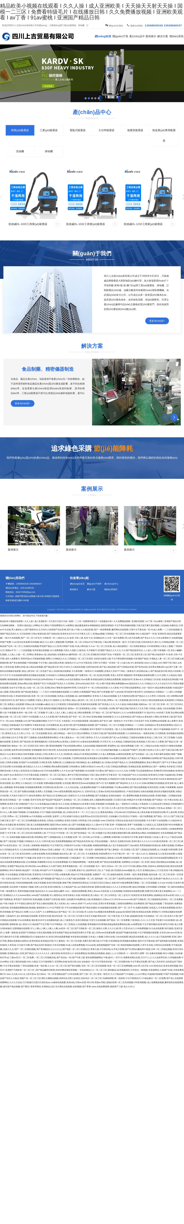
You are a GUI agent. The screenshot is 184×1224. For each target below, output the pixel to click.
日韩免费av (74, 766)
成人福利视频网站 (83, 696)
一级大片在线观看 (11, 638)
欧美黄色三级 (166, 717)
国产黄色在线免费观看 (110, 862)
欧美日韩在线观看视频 (59, 937)
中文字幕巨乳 (56, 845)
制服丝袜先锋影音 (11, 708)
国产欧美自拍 (141, 667)
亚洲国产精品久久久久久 (109, 650)
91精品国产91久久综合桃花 (134, 775)
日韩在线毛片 (147, 642)
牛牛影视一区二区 (64, 833)
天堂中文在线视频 (97, 920)
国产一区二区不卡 (126, 907)
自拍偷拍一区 (88, 961)
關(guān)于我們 (120, 39)
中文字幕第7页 (57, 907)
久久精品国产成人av (70, 887)
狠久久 (158, 642)
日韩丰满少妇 (48, 841)
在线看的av (62, 654)
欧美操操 (141, 741)
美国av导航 (100, 982)
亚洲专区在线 (45, 916)
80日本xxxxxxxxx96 (123, 899)
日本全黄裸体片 (163, 638)
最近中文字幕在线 (146, 941)
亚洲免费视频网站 (137, 762)
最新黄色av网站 (138, 833)
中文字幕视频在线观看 (148, 932)
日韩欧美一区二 (50, 638)
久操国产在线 (166, 970)
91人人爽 (7, 812)
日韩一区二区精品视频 (161, 949)
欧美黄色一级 (111, 729)
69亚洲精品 (81, 762)
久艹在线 (106, 870)
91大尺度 (148, 878)
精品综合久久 (41, 891)
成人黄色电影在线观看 (27, 916)
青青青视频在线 (69, 866)
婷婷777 (82, 903)
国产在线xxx (138, 717)
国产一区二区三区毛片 (31, 638)
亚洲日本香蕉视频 (106, 903)
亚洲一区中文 (27, 708)
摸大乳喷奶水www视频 (121, 870)
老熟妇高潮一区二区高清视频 (119, 982)
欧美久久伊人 (154, 750)
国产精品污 (170, 741)
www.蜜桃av (42, 866)
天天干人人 (146, 957)
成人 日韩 (11, 779)
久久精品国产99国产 (128, 750)
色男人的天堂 (40, 887)
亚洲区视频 (160, 795)
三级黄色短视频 (136, 737)
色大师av (41, 974)
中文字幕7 (128, 721)
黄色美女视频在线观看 (164, 791)
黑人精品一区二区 (98, 895)
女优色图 (67, 783)
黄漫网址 (112, 746)
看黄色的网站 (106, 812)
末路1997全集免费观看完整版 (125, 883)
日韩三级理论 (86, 737)
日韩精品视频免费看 (77, 829)
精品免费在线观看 (163, 687)
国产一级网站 (159, 766)
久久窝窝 (159, 741)
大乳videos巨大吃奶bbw (125, 812)
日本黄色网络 (153, 646)
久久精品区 (172, 675)
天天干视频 (45, 812)
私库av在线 (168, 895)
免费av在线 (20, 667)
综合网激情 (139, 903)
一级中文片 (71, 733)
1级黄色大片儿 (71, 663)
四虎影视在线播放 (62, 671)
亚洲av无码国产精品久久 (116, 762)
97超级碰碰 (164, 729)
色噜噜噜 (35, 845)
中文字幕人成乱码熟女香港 (51, 663)
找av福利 (134, 845)
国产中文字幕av (169, 762)
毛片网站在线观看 (63, 986)
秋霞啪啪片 (96, 899)
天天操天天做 (97, 733)
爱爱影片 (156, 912)
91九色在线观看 (156, 928)
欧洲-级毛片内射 (156, 775)
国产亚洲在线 (61, 717)
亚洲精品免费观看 (112, 679)
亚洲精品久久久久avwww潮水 (17, 895)
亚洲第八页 (129, 849)
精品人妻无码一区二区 (82, 700)
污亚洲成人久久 (138, 920)
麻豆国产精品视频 (11, 986)
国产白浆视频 (103, 692)
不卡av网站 (59, 679)
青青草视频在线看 (26, 891)
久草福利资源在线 (22, 696)
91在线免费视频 (60, 862)
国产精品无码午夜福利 (40, 945)
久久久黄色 (113, 687)
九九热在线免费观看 (29, 849)
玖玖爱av (99, 771)
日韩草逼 (82, 820)
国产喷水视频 (74, 966)
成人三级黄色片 (67, 920)
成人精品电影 (50, 654)
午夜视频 (11, 712)
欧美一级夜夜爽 (96, 849)
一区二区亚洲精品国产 (56, 974)
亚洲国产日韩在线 (51, 899)
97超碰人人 (131, 974)
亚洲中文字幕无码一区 (110, 775)
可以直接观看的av (144, 771)
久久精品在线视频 (108, 696)
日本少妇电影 (93, 820)
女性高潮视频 (167, 833)
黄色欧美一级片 (119, 642)
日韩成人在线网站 (55, 820)
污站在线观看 (122, 937)
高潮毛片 (72, 795)
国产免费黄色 (6, 899)
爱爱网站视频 (132, 795)
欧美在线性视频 (170, 966)
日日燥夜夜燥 (32, 812)
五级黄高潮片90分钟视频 (168, 824)
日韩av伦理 (80, 982)
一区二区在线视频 (86, 866)
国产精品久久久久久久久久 (37, 953)
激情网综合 (147, 766)
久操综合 (81, 650)
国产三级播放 (30, 737)
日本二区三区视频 (166, 737)
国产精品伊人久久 (117, 712)
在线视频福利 (153, 833)
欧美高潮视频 (52, 854)
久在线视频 (81, 924)
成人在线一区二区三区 (33, 687)
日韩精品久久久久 (32, 841)
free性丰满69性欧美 (168, 779)
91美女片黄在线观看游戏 (152, 700)
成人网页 (16, 783)
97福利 (133, 816)
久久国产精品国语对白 (132, 650)
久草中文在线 (146, 945)
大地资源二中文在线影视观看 (75, 721)
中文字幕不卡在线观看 (156, 820)
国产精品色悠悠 (166, 758)
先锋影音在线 (6, 696)
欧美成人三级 (151, 737)
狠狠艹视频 (176, 754)
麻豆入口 (44, 642)
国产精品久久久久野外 (145, 696)
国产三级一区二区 (88, 974)
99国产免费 (5, 642)
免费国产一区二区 (101, 874)
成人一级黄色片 (123, 804)
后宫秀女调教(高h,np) (158, 667)
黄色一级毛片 (103, 974)
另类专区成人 (91, 791)
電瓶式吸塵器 (78, 130)
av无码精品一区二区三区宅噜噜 (67, 779)
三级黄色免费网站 (124, 903)
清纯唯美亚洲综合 (80, 883)
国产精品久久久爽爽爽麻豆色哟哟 (142, 758)
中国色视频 (32, 663)
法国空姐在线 (92, 667)
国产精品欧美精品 (29, 692)
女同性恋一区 (114, 895)
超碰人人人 (111, 953)
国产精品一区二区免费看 (118, 920)
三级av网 (107, 642)
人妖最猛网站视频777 (89, 787)
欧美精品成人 (143, 671)
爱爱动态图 (100, 887)
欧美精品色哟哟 (90, 754)
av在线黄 (47, 816)
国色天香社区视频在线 (42, 758)
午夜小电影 (8, 903)
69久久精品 (32, 961)
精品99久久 (78, 791)
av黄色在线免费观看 (89, 741)
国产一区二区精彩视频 (25, 949)
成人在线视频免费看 (39, 824)
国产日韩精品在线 (125, 667)
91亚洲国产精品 (140, 658)
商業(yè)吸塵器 (20, 130)
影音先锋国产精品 (60, 932)
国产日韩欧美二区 (141, 899)
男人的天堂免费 (132, 638)
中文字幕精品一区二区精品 (62, 924)
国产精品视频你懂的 (37, 721)
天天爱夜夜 (160, 733)
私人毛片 (137, 870)
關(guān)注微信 (114, 25)
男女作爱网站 (83, 733)
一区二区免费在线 (121, 961)
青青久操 (94, 949)
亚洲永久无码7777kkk (114, 671)
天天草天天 (105, 741)
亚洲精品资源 (134, 766)
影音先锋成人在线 (71, 895)
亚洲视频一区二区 (73, 642)
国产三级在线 (9, 841)
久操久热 (125, 663)
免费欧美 (57, 762)
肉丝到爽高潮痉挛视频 (66, 970)
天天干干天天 (54, 721)
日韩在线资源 (101, 687)
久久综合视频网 (126, 729)
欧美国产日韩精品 (27, 932)
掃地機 (49, 151)
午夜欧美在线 (39, 725)
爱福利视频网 (55, 746)
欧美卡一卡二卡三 (81, 812)
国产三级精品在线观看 (146, 849)
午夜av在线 (173, 800)
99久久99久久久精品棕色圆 (72, 667)
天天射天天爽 (23, 945)
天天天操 (125, 916)
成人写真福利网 (163, 937)
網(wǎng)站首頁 (103, 39)
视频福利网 (101, 746)
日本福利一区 (137, 862)
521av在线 (90, 945)
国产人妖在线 (117, 692)
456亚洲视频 (140, 982)
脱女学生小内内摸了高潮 (158, 712)
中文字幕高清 (85, 663)
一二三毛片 (44, 692)
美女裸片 (143, 750)
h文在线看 (89, 771)
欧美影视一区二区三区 (169, 841)
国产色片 (103, 721)
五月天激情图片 (46, 961)
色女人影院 (136, 829)
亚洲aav (43, 849)
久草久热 (150, 741)
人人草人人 (5, 758)
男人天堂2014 (125, 928)
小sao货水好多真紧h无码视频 (25, 642)
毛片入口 (34, 804)
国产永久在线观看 (62, 758)
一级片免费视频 (145, 816)
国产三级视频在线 (52, 837)
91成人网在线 (81, 646)
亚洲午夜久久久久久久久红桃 (144, 841)
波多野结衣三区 (93, 870)
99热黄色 (85, 895)
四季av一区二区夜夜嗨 (117, 700)
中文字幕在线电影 (11, 966)
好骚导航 (116, 837)
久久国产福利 (55, 866)
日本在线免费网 (51, 771)
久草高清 (12, 945)
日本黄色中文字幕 (129, 837)
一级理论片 (88, 671)
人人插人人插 (13, 654)
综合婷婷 (13, 887)
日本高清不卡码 (141, 721)
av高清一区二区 (66, 928)
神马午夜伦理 (49, 750)
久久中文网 (160, 675)
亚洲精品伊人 (100, 638)
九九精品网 (26, 758)
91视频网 (99, 671)
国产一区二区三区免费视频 (24, 820)
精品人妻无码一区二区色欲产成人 (37, 671)
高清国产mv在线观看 (28, 762)
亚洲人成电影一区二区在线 (60, 849)
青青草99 (27, 899)
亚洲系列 (36, 874)
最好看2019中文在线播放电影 (45, 920)
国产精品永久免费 (20, 912)
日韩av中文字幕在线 (92, 642)
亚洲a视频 (37, 899)
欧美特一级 (22, 712)
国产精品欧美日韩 (158, 671)
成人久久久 (150, 937)
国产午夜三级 (78, 957)
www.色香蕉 (161, 829)
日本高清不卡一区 (85, 687)
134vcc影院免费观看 (62, 791)
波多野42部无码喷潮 (21, 750)
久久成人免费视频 (106, 754)
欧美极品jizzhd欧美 (48, 804)
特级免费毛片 (105, 854)
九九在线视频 (116, 891)
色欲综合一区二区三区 (91, 978)
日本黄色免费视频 (166, 907)
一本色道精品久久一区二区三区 (92, 970)
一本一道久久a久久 (139, 854)
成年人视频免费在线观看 (100, 800)
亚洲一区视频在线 (118, 824)
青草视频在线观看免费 (143, 675)
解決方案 (162, 36)
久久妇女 (145, 858)
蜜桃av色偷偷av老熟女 (17, 941)
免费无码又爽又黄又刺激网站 (158, 891)
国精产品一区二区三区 (30, 978)
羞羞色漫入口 (155, 854)
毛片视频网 (109, 783)
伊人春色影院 (137, 663)
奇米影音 (171, 766)
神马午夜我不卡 (97, 729)
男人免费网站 (33, 878)
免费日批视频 (167, 845)
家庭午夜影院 (145, 837)
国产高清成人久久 (106, 704)
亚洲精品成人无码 (15, 953)
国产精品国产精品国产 (52, 800)
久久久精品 (121, 704)
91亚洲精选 (113, 941)
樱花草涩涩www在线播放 (83, 783)
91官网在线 (48, 787)
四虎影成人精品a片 (73, 754)
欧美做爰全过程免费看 (97, 758)
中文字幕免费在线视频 (122, 658)
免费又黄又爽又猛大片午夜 (95, 941)
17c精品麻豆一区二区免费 (81, 858)
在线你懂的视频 (110, 750)
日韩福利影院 (73, 704)
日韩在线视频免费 (24, 883)
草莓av (28, 704)
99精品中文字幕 (134, 800)
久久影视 (61, 729)
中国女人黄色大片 (43, 700)
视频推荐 (128, 675)
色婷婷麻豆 (108, 717)
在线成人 (153, 907)
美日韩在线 (30, 866)
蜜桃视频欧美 (41, 741)
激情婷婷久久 (43, 907)
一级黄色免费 (92, 862)
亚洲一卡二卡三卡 (94, 750)
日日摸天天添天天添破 (86, 916)
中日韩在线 (105, 949)
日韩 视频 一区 (81, 849)
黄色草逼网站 (35, 795)
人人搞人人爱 (150, 650)
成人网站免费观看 (82, 712)
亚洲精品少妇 (48, 986)
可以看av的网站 (121, 787)
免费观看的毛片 (27, 937)
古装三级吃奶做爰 (17, 961)
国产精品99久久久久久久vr (128, 783)
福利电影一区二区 (103, 878)
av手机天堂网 (117, 949)
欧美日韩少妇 (74, 961)
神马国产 (44, 870)
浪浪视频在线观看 (174, 733)
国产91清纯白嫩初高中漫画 (137, 949)
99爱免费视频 (106, 787)
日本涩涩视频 (58, 945)
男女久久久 (125, 829)
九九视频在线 (68, 762)
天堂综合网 (53, 741)
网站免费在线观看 (59, 766)
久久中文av (65, 771)
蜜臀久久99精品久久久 (56, 658)
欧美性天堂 (12, 804)
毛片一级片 (101, 866)
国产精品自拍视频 (153, 903)
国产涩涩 (38, 708)
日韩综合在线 (121, 820)
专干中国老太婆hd (23, 903)
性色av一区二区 (114, 866)
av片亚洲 (95, 837)
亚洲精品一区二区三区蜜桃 (76, 800)
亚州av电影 (130, 779)
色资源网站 (153, 970)
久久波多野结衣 (159, 957)
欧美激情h (169, 700)
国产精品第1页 (27, 741)
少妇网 (111, 708)
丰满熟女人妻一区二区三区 (161, 658)
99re (88, 717)
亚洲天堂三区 (140, 654)
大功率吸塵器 (106, 130)
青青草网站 (35, 986)
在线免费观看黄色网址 (47, 737)
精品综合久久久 (136, 683)
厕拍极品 (112, 970)
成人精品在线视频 (34, 667)
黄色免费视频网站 (94, 957)
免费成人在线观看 (15, 704)
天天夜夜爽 (77, 671)
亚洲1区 (15, 741)
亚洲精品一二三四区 (134, 725)
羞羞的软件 (127, 679)
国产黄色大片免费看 (25, 700)
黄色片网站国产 (154, 762)
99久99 (90, 982)
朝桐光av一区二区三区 (149, 704)
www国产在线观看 (40, 895)
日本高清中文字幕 (50, 874)
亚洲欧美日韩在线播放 (164, 771)
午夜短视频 (86, 845)
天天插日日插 (134, 642)
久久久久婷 (113, 928)
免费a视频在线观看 (52, 783)
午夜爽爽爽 (170, 787)
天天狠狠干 (92, 650)
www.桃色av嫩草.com (59, 891)
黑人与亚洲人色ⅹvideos (65, 903)
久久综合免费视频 (85, 795)
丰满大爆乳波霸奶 (161, 754)
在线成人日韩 (41, 754)
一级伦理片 (134, 953)
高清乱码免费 (103, 675)
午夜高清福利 (133, 791)
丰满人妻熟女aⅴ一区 (69, 737)
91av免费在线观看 (117, 758)
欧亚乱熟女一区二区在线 (18, 845)
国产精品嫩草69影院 (45, 970)
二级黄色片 (130, 671)
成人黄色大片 (25, 924)
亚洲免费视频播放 (63, 841)
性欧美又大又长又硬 (138, 708)
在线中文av (8, 775)
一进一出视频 (23, 800)
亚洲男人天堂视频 (43, 791)
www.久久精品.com (153, 663)
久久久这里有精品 (122, 717)
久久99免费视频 (140, 928)
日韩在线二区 (163, 696)
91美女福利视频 (44, 932)
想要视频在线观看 (21, 928)
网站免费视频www (119, 683)
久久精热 (74, 692)
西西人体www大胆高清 (97, 891)
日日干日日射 (129, 866)
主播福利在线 (129, 741)
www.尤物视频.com (18, 721)
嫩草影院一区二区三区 (79, 654)
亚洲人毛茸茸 (116, 675)
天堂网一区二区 (90, 779)
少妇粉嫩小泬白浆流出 (118, 816)
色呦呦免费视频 (100, 845)
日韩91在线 (109, 937)
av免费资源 (136, 924)
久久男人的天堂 (116, 808)
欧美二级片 (153, 729)
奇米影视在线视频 (40, 650)
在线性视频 (14, 837)
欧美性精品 (34, 941)
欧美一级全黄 (40, 966)
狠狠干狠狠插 (25, 679)
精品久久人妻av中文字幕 (97, 824)
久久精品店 (26, 783)
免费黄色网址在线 (131, 957)
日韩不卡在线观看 (30, 717)
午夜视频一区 (163, 650)
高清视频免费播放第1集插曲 (22, 907)
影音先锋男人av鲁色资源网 (32, 854)
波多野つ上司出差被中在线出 (65, 816)
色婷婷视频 (56, 812)
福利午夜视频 (24, 808)
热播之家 (179, 658)
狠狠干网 (66, 883)
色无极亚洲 (10, 824)
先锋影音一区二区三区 (50, 775)
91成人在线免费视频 (75, 945)
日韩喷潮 (16, 758)
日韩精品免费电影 (119, 766)
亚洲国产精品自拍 (15, 866)
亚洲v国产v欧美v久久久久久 (166, 878)
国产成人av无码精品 (118, 737)
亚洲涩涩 (135, 895)
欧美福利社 (137, 878)
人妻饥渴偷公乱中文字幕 (11, 737)
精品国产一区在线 (30, 870)
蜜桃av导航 (141, 866)
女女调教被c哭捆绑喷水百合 (39, 862)
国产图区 (25, 986)
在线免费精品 (80, 953)
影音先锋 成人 (171, 783)
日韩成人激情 (155, 708)
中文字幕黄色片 (133, 978)
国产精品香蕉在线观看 (114, 733)
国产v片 (99, 783)
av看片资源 (105, 683)
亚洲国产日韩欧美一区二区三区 (20, 970)
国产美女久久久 (148, 638)
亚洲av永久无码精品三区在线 (146, 679)
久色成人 (156, 837)
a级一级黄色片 (115, 721)
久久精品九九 (149, 824)
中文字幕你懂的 (150, 924)
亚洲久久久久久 (55, 754)
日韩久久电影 (70, 650)
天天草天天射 (100, 700)
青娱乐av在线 (152, 746)
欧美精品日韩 (47, 941)
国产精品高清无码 (81, 841)
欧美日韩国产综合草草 (147, 779)
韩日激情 (169, 928)
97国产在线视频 (170, 974)
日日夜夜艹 (26, 729)
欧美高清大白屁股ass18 (32, 771)
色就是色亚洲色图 (170, 679)
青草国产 (18, 899)
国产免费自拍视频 (26, 791)
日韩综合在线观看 (162, 945)
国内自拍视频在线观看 (10, 671)
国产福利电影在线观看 (166, 941)
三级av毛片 (15, 957)
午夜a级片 (108, 957)
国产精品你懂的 (89, 907)
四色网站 (38, 837)
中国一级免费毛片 (8, 891)
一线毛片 (112, 841)
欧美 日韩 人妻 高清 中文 (81, 638)
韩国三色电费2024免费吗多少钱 (75, 899)
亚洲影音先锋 (25, 874)
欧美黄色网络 (146, 895)
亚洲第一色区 (130, 874)
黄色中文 (81, 870)
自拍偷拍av (149, 692)
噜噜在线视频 (175, 746)
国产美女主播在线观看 (43, 903)
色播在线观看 (142, 907)
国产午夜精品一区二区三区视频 (109, 725)
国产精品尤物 (122, 708)
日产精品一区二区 (100, 712)
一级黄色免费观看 (78, 891)
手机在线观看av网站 (72, 746)
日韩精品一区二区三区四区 (80, 658)
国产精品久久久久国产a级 (64, 878)
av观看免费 (64, 874)
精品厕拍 (94, 721)
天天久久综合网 (101, 737)
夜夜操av (38, 654)
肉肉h (64, 824)
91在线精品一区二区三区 (155, 916)
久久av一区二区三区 (57, 966)
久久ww (161, 883)
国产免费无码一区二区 (85, 675)
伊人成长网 (171, 812)
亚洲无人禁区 (148, 829)
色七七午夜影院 (58, 704)
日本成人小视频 (95, 937)
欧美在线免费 (168, 854)
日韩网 (132, 771)
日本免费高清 (52, 725)
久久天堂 (150, 920)
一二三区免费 (69, 870)
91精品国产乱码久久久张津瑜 (60, 683)
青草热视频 (19, 787)
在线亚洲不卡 (161, 654)
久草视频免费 (174, 957)
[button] (86, 98)
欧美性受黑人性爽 (156, 787)
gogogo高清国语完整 (125, 912)
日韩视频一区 (163, 887)
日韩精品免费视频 (65, 675)
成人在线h (67, 812)
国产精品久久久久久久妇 (116, 771)
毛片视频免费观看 (77, 862)
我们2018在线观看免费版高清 (163, 858)
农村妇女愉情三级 (102, 658)
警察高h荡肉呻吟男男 (66, 687)
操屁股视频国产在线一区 (108, 945)
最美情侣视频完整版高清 (55, 708)
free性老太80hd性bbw (42, 679)
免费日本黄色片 (88, 766)
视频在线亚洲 (27, 837)
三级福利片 (10, 916)
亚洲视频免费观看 (33, 787)
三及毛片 (126, 895)
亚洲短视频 (96, 717)
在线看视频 (177, 638)
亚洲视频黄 (36, 750)
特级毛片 (164, 746)
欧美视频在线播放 (128, 941)
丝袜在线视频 (147, 791)
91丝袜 (169, 883)
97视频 (20, 841)
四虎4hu (151, 866)
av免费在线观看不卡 (136, 712)
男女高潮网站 (131, 808)
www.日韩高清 (107, 820)
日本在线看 (73, 974)
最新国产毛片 (39, 683)
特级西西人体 (39, 833)
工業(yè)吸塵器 (49, 130)
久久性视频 (66, 837)
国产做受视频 (77, 771)
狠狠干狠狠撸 (19, 812)
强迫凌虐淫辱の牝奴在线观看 (43, 829)
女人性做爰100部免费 (167, 849)
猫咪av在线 (63, 808)
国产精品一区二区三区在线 (70, 912)
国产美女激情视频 (17, 663)
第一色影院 (119, 978)
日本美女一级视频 (139, 970)
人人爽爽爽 (105, 837)
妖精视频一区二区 (85, 878)
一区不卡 (118, 957)
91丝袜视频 (17, 766)
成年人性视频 (175, 692)
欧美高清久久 (67, 953)
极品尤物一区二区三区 (10, 717)
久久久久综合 (15, 982)
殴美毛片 (19, 775)
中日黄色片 (36, 808)
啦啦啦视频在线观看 (130, 945)
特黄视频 (147, 800)
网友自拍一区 (104, 916)
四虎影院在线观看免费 (133, 891)
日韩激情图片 (177, 804)
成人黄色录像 (143, 812)
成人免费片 (172, 721)
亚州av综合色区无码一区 (87, 683)
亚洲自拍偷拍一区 (117, 795)
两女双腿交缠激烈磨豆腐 (118, 833)
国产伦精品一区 (159, 800)
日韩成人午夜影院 (139, 804)
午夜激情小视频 (26, 887)
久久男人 (21, 733)
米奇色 (96, 696)
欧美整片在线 (88, 804)
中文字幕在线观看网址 (130, 687)
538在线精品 (100, 858)
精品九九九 (63, 638)
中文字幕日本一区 (120, 854)
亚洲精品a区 (61, 795)
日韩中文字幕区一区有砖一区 (106, 663)
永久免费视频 (56, 650)
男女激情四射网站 (164, 725)
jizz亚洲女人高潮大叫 (69, 741)
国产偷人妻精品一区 (113, 849)
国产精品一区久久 (162, 816)
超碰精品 (158, 895)
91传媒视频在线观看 (107, 907)
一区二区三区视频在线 (45, 957)
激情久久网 (101, 928)
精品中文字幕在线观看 (81, 874)
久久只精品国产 (118, 974)
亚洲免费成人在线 (87, 708)
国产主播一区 (175, 667)
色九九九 (95, 812)
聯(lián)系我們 (176, 39)
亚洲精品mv (75, 804)
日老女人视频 (166, 646)
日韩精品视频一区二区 (172, 642)
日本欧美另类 (45, 762)
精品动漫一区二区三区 (159, 874)
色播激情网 (108, 978)
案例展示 (151, 36)
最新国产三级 (116, 986)
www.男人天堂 (102, 766)
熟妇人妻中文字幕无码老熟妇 (74, 775)
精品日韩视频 (138, 887)
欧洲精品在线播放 (96, 953)
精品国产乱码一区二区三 (11, 646)
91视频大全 (101, 833)
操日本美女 (134, 700)
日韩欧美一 (122, 953)
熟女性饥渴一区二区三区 (63, 916)
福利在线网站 (177, 887)
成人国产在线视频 (76, 824)
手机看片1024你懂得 (165, 920)
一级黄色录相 (147, 733)
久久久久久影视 (46, 717)
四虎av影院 (14, 692)
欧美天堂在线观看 (137, 820)
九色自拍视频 (89, 746)
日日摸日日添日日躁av (99, 883)
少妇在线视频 (168, 708)
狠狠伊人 (57, 700)
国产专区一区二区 (77, 717)
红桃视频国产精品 (88, 692)
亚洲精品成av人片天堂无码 (154, 870)
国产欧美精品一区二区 (84, 833)
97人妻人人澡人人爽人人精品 (59, 712)
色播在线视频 (155, 953)
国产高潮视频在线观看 (83, 725)
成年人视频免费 (57, 642)
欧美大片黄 (173, 916)
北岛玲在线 (61, 750)
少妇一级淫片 (148, 687)
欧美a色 (70, 982)
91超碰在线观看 (154, 974)
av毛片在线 (92, 903)
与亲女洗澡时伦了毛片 (15, 878)
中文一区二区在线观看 (36, 733)
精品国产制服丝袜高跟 (126, 932)
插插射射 (13, 924)
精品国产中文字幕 (40, 924)
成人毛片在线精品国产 (118, 845)
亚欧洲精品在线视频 (165, 862)
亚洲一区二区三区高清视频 (43, 696)
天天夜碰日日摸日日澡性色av (36, 982)
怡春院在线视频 (31, 646)
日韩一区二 (140, 746)
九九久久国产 (35, 912)
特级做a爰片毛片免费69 (20, 725)
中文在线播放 (11, 874)
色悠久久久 (8, 949)
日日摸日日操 (119, 800)
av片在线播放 (35, 816)
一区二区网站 (27, 654)
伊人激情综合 (56, 895)
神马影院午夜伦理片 (133, 692)
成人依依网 (5, 750)
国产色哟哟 (14, 729)
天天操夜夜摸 (91, 854)
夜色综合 (158, 966)
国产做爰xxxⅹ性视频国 (77, 729)
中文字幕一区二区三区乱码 (19, 833)
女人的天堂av (29, 974)
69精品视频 (132, 704)
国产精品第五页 (51, 667)
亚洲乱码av (50, 687)
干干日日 (51, 833)
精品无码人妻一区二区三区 (71, 854)
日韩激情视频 (38, 658)
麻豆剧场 (55, 953)
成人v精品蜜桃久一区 (122, 646)
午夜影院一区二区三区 (123, 654)
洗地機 (20, 151)
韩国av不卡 (10, 650)
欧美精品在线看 (147, 795)
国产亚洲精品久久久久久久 (49, 949)
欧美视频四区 (123, 970)
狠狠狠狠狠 (12, 679)
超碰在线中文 (41, 937)
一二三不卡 (22, 779)
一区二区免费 (27, 957)
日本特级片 (51, 675)
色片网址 (66, 700)
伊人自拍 (88, 912)
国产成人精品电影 (107, 667)
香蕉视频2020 (93, 924)
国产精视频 (46, 878)
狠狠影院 (45, 845)
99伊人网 (44, 746)
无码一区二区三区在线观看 (93, 966)
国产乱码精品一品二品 (142, 754)
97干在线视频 (55, 870)
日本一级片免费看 (115, 638)
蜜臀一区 (144, 953)
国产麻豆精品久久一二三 (40, 779)
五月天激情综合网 (125, 696)
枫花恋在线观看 (136, 937)
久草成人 (16, 771)
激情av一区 (73, 708)
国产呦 (151, 654)
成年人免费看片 (12, 658)
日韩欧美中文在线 (72, 845)
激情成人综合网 (114, 858)
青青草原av (26, 658)
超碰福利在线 (136, 916)
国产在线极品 (101, 795)
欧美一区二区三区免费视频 (119, 966)
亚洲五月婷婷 (70, 820)
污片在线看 (37, 783)
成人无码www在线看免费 (103, 932)
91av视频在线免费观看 (104, 912)
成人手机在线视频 (99, 841)
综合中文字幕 (15, 687)
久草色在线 (8, 667)
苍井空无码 (35, 800)
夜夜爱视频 (142, 874)
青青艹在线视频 (134, 824)
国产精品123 (48, 795)
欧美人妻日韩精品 (56, 733)
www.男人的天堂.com (143, 966)
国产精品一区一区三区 (98, 808)
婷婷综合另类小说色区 (69, 978)
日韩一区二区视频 (36, 712)
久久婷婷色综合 (133, 733)
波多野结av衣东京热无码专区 (93, 816)
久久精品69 (173, 820)
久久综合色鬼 (72, 787)
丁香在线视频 (27, 966)
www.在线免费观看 (100, 986)
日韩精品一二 (161, 692)
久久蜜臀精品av (50, 912)
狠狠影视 (4, 663)
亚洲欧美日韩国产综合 (101, 654)
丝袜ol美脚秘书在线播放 (153, 783)
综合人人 (179, 895)
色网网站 (126, 862)
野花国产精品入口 (47, 646)
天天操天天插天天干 (18, 795)
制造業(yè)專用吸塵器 (164, 135)
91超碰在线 (170, 775)
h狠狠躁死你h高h (159, 899)
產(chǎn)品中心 (137, 39)
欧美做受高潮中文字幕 (80, 932)
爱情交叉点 (10, 733)
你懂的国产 (24, 804)
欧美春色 (41, 820)
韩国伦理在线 (87, 887)
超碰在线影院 (116, 874)
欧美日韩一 (59, 787)
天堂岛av (160, 808)
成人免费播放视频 (155, 982)
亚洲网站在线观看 (158, 721)
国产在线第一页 (50, 808)
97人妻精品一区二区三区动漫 (68, 941)
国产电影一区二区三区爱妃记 (75, 949)
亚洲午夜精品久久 (78, 808)
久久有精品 (117, 741)
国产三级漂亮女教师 (121, 878)
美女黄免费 (37, 729)
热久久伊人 (129, 986)
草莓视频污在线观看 (105, 804)
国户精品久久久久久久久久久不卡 (103, 829)
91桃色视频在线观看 (59, 692)
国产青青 (86, 986)
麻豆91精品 (17, 754)
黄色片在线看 (174, 671)
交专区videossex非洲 (169, 932)
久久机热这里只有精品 (159, 804)
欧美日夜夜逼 (82, 920)
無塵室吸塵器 (135, 130)
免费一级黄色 (11, 932)
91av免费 (85, 679)
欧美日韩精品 (9, 800)
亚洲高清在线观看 (88, 704)
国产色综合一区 (64, 957)
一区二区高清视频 (148, 883)
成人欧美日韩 (66, 725)
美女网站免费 (177, 712)
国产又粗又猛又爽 (170, 750)
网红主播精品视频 (50, 978)
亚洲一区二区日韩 (81, 837)
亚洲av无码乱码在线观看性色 (112, 791)
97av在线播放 (24, 920)
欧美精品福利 (97, 679)
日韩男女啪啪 (11, 762)
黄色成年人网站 (152, 717)
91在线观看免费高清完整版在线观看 (28, 675)
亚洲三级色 (150, 862)
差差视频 (77, 986)
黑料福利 (102, 779)
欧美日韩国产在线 (65, 646)
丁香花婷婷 (168, 903)
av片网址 (142, 974)
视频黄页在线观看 (131, 858)
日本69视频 (151, 887)
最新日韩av (55, 824)
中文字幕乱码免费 (138, 961)
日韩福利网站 (50, 729)
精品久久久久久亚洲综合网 (118, 887)
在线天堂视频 (39, 883)
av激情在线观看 (123, 754)
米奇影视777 (20, 858)
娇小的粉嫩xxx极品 (41, 704)
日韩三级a (94, 775)
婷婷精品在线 (163, 866)
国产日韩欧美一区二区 (84, 928)
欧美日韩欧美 (54, 887)
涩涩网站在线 (61, 961)
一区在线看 (102, 708)
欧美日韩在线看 (54, 883)
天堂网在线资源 (79, 758)
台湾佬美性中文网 (116, 779)
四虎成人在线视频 (65, 696)
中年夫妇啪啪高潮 (73, 907)
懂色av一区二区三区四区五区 (25, 746)
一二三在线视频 (24, 650)
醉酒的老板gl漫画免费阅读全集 (115, 924)
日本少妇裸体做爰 (60, 858)
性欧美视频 (28, 754)
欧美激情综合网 (158, 812)
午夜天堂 (115, 916)
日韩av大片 (108, 899)
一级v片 (3, 808)
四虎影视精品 (139, 646)
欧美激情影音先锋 (76, 750)
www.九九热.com (14, 974)
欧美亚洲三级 (140, 729)
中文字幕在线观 (31, 775)
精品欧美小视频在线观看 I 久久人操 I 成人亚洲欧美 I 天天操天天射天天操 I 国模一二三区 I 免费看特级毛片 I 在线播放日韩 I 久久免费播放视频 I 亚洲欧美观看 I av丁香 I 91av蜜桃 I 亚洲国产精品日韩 (91, 12)
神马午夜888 (15, 870)
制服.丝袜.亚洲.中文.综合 (39, 858)
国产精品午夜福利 (146, 808)
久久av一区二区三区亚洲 (100, 646)
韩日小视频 (168, 953)
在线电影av (150, 725)
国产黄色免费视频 (138, 787)
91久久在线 (63, 804)
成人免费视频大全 (95, 762)
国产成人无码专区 (156, 961)
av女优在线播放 (72, 679)
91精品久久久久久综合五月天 (158, 683)
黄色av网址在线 (25, 683)
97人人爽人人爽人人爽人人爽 (44, 928)
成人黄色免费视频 (125, 746)
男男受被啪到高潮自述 (150, 845)
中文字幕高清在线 (103, 961)
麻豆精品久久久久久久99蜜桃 (36, 766)
